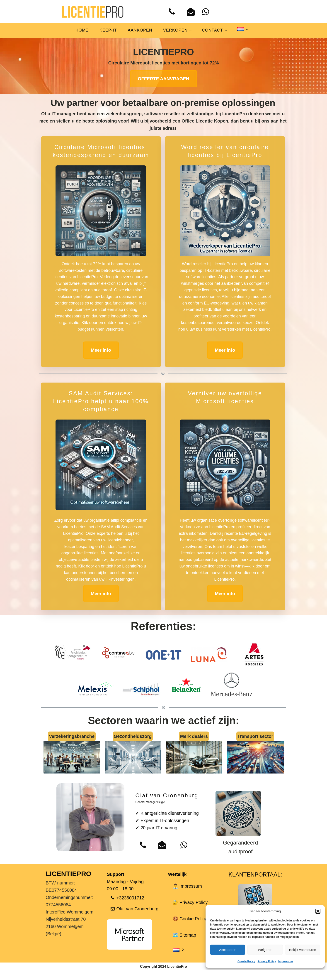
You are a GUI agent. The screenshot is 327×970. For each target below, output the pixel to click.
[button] (318, 911)
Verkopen (175, 30)
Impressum (285, 961)
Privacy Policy (267, 961)
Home (82, 30)
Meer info (101, 350)
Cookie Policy (246, 961)
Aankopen (140, 30)
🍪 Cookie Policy (190, 918)
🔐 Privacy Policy (190, 902)
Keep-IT (108, 30)
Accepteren (227, 950)
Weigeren (265, 950)
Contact (212, 30)
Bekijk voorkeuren (302, 950)
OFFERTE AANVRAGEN (163, 78)
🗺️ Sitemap (184, 935)
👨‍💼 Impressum (187, 886)
